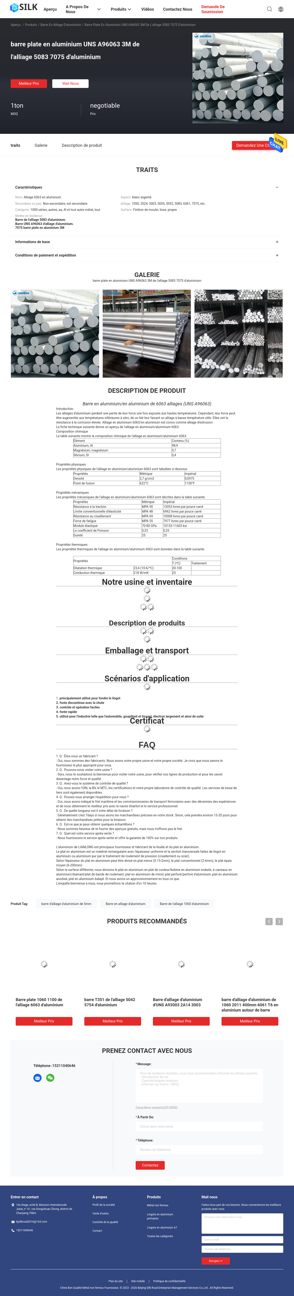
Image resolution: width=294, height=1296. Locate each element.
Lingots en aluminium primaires (160, 1216)
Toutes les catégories (160, 1236)
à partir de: (145, 1117)
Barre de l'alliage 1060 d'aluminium (184, 904)
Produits (31, 25)
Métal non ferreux (157, 1205)
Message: (144, 1064)
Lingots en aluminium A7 (162, 1227)
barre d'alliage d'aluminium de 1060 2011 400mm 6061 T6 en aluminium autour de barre (250, 1004)
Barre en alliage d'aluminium (60, 25)
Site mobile (138, 1281)
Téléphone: (145, 1140)
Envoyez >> (215, 1261)
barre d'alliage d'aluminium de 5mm (66, 904)
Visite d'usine (100, 1213)
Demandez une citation (257, 145)
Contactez (150, 1165)
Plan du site (116, 1281)
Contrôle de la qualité (105, 1222)
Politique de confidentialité (169, 1281)
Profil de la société (103, 1204)
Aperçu (16, 25)
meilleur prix (29, 83)
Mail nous (70, 83)
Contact (97, 1230)
